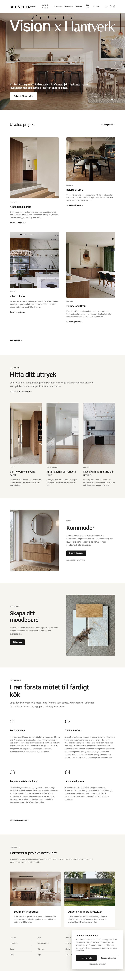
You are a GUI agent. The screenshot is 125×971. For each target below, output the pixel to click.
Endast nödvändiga (108, 958)
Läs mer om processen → (19, 820)
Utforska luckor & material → (21, 392)
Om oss (87, 6)
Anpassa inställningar (97, 964)
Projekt (33, 6)
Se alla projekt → (108, 125)
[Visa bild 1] (112, 99)
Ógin (39, 955)
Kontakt (96, 6)
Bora (39, 938)
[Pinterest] (114, 6)
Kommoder (69, 6)
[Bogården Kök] (20, 6)
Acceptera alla (86, 958)
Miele (12, 955)
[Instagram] (110, 6)
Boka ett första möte (23, 96)
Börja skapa (17, 642)
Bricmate (41, 949)
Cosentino (13, 943)
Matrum (79, 6)
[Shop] (107, 6)
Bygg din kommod (76, 553)
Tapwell (13, 938)
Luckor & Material (45, 6)
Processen (58, 6)
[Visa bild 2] (114, 99)
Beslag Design (43, 943)
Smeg (12, 949)
